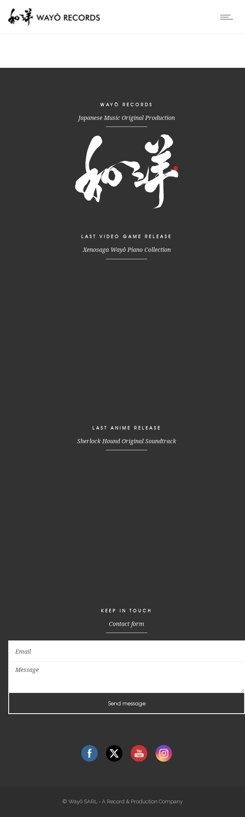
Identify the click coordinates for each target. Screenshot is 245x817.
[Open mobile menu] (228, 17)
